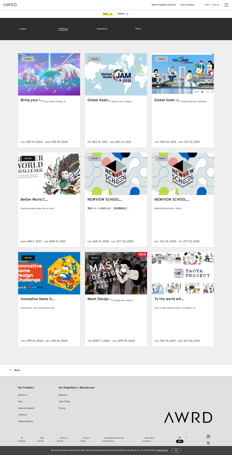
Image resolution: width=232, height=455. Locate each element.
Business (63, 400)
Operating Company (131, 442)
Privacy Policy (74, 442)
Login (206, 4)
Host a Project (187, 5)
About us (22, 400)
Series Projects (25, 427)
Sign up (215, 4)
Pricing (62, 414)
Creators (22, 420)
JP (178, 442)
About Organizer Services (164, 5)
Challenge (64, 34)
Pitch (138, 34)
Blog (20, 407)
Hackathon (103, 34)
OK (176, 450)
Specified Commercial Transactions (101, 442)
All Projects (23, 442)
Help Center (38, 442)
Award (23, 34)
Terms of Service (55, 442)
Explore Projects (26, 414)
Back (17, 375)
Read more (162, 450)
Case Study (64, 407)
